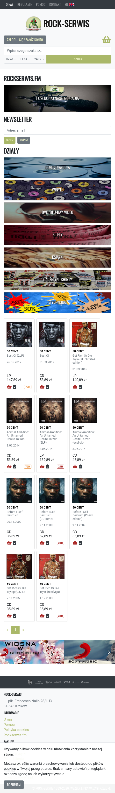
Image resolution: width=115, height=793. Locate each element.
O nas (10, 4)
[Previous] (8, 630)
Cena (24, 59)
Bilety (57, 235)
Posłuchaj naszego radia (57, 98)
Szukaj (78, 59)
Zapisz (9, 140)
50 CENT (12, 351)
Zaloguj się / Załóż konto (25, 39)
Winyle (57, 190)
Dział (9, 59)
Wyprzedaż (58, 302)
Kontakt (55, 4)
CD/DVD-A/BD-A (57, 167)
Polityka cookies (16, 730)
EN (69, 4)
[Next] (23, 630)
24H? (37, 59)
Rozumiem (14, 784)
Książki (57, 257)
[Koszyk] (106, 39)
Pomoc (40, 4)
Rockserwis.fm (15, 735)
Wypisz (24, 140)
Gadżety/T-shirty (57, 280)
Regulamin (24, 4)
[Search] (57, 51)
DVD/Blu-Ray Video (57, 212)
